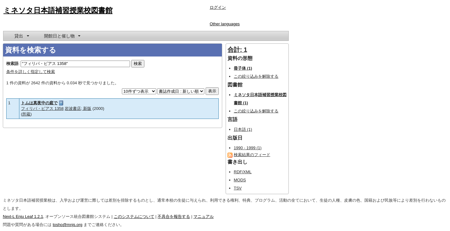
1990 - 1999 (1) (248, 147)
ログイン (218, 7)
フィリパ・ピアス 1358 (42, 108)
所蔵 (26, 114)
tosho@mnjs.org (67, 224)
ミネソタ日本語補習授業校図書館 (57, 10)
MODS (240, 180)
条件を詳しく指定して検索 (30, 71)
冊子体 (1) (243, 68)
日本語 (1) (243, 129)
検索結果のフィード (252, 154)
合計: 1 (237, 49)
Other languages (225, 24)
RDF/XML (243, 172)
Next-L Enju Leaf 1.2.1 (23, 216)
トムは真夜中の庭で (39, 103)
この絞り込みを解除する (256, 76)
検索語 (12, 63)
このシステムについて (134, 216)
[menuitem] (21, 36)
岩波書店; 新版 (78, 108)
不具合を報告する (174, 216)
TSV (238, 188)
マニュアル (203, 216)
